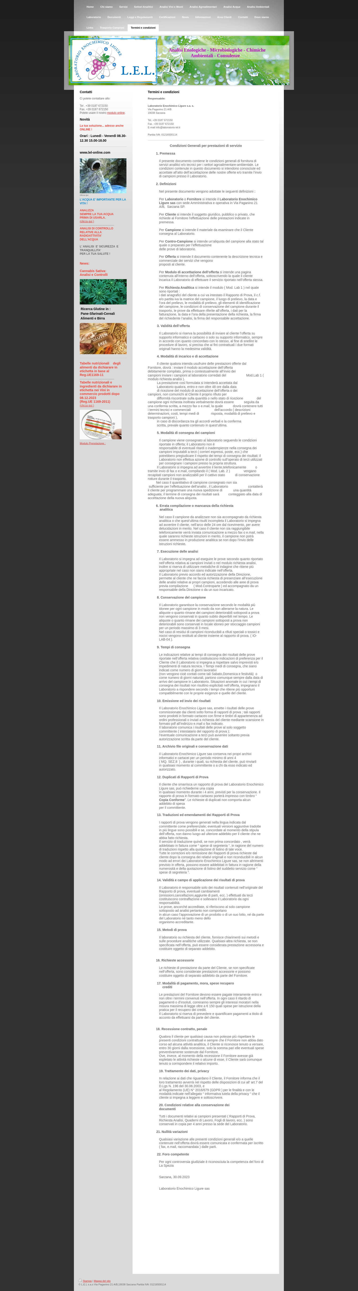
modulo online (116, 112)
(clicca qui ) (87, 221)
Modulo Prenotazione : (93, 443)
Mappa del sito (102, 1281)
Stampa (85, 1281)
